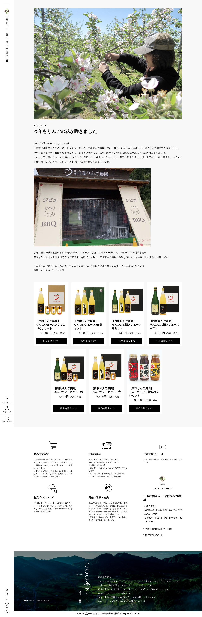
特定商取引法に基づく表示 (158, 529)
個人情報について (154, 535)
